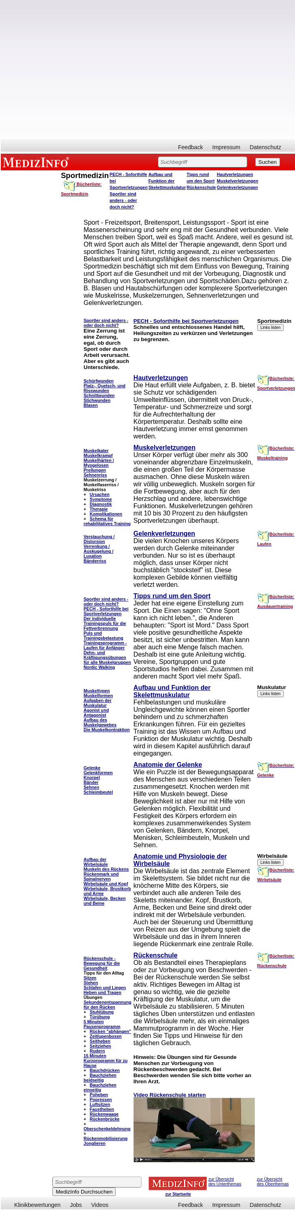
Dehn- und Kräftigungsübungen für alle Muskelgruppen (107, 657)
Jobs (76, 1205)
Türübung (100, 1016)
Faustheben (102, 1109)
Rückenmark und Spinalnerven (101, 876)
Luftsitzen (100, 1104)
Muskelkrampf (98, 455)
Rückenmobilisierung (105, 1138)
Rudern (97, 1050)
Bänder (91, 782)
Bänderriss (95, 560)
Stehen (91, 982)
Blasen (91, 405)
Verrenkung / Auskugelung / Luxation (98, 551)
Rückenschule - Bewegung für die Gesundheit (102, 963)
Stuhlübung (102, 1011)
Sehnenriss (95, 474)
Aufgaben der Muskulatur (98, 703)
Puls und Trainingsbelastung (103, 635)
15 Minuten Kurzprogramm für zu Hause (105, 1060)
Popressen (101, 1099)
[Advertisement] (83, 70)
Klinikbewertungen (37, 1205)
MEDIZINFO (37, 162)
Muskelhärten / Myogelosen (99, 463)
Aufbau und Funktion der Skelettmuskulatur (167, 181)
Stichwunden (97, 400)
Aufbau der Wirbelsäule (96, 862)
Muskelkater (96, 450)
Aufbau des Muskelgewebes (100, 722)
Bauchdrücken (105, 1070)
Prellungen (95, 470)
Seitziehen (100, 1046)
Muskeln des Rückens (106, 869)
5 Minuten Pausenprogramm (102, 1024)
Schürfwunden (99, 380)
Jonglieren (95, 1143)
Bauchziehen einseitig (100, 1087)
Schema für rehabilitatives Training (107, 521)
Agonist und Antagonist (96, 712)
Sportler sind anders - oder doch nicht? (123, 200)
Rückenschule (201, 187)
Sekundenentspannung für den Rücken (107, 1004)
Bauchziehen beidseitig (100, 1077)
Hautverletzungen (235, 174)
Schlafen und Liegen (105, 987)
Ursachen (100, 494)
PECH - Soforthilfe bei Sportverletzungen (186, 321)
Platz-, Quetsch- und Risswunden (104, 388)
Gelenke (92, 767)
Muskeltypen (97, 690)
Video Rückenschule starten (170, 1095)
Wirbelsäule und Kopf (106, 883)
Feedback (190, 147)
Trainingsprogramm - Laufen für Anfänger (105, 645)
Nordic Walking (99, 667)
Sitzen (90, 977)
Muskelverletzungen (237, 180)
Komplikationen (106, 513)
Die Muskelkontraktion (107, 729)
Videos (100, 1205)
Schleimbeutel (98, 792)
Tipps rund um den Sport (172, 596)
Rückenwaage (104, 1114)
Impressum (226, 147)
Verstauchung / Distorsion (99, 539)
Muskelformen (98, 695)
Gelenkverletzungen (237, 187)
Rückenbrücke (104, 1119)
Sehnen (91, 787)
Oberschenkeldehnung (107, 1128)
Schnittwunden (99, 395)
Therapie (99, 509)
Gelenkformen (98, 772)
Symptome (101, 499)
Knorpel (92, 777)
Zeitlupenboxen (106, 1036)
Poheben (99, 1094)
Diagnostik (101, 504)
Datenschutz (265, 147)
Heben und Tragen (102, 992)
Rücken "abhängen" (110, 1031)
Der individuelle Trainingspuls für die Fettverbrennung (105, 623)
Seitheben (100, 1041)
